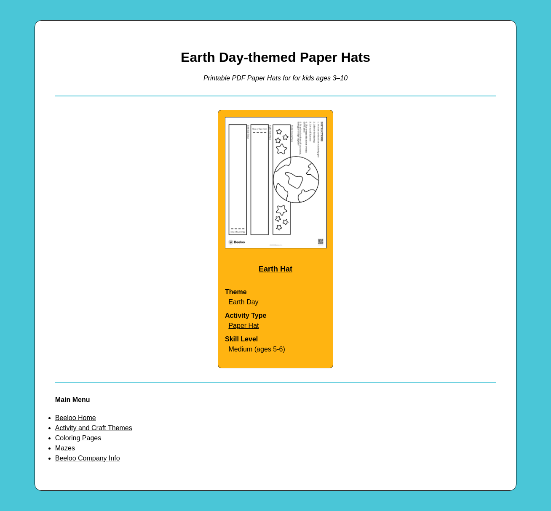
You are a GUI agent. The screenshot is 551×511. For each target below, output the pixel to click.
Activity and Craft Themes (93, 427)
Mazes (65, 448)
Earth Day (243, 302)
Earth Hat (275, 269)
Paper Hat (243, 325)
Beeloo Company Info (87, 458)
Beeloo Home (75, 417)
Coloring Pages (78, 438)
